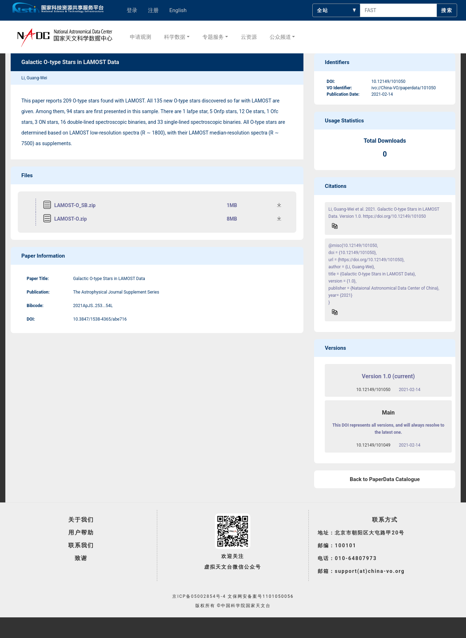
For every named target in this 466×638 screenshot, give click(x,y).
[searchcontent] (398, 10)
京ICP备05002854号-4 (199, 596)
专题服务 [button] (213, 37)
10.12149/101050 (373, 389)
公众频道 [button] (280, 37)
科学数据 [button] (174, 37)
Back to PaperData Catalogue (385, 479)
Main (388, 412)
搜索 (446, 10)
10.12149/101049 (373, 445)
